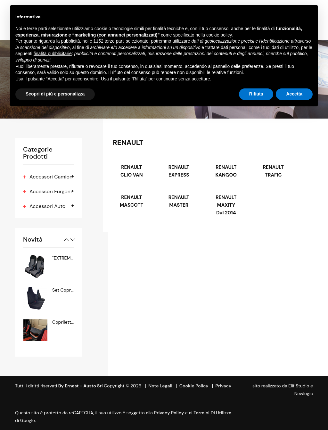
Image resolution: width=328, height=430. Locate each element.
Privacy (223, 386)
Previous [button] (66, 239)
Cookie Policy (194, 386)
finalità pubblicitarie (53, 53)
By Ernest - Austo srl (80, 386)
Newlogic (303, 393)
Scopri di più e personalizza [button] (55, 93)
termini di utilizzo (212, 413)
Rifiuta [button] (256, 93)
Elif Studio (298, 386)
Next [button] (73, 239)
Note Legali (160, 386)
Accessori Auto (47, 206)
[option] (48, 266)
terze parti (115, 41)
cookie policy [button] (219, 34)
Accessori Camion (50, 176)
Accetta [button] (294, 93)
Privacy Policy (169, 413)
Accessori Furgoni (50, 191)
